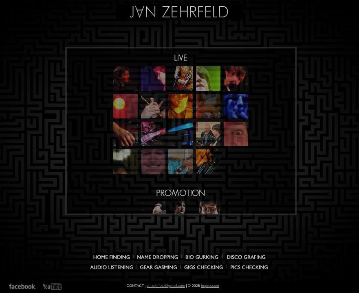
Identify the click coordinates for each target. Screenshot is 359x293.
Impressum (210, 286)
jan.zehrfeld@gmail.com (165, 286)
